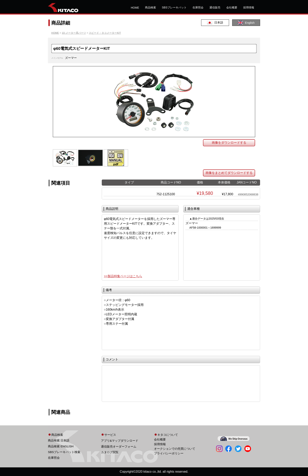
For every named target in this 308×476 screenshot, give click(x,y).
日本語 (215, 23)
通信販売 (214, 7)
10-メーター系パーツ (74, 32)
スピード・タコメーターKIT (105, 32)
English (246, 23)
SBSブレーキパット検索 (64, 452)
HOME (135, 7)
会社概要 (231, 7)
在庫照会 (198, 7)
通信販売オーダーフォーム (118, 446)
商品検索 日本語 (58, 440)
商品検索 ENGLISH (60, 446)
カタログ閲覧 (110, 452)
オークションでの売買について (174, 448)
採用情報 (248, 7)
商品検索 (150, 7)
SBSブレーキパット (174, 7)
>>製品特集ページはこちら (123, 276)
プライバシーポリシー (168, 453)
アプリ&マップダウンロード (119, 440)
